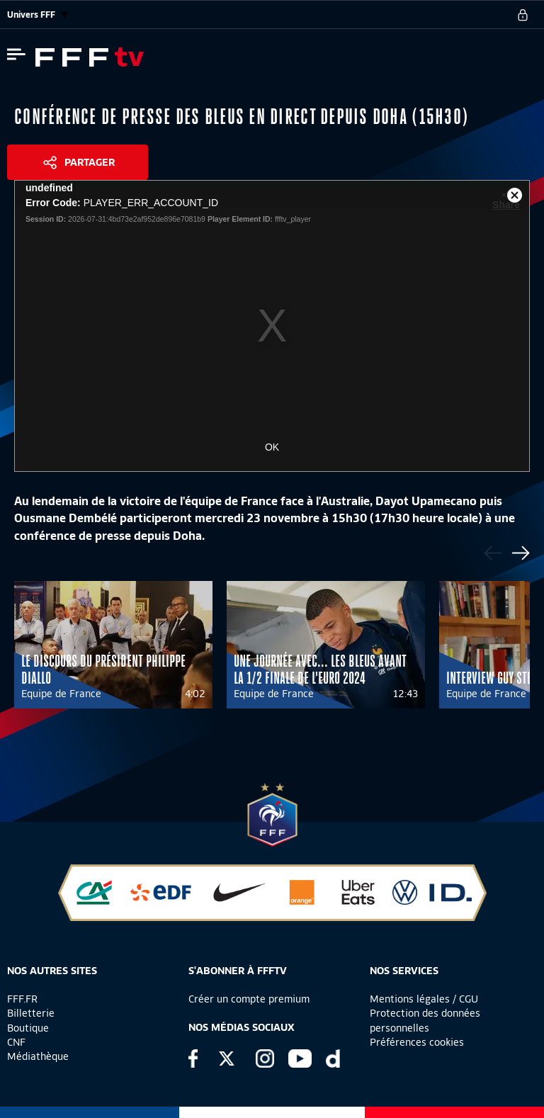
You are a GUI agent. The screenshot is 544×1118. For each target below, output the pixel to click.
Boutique (28, 1028)
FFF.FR (22, 999)
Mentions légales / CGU (424, 999)
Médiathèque (38, 1056)
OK (272, 447)
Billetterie (31, 1013)
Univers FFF (37, 14)
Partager (89, 162)
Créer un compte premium (249, 999)
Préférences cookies (417, 1042)
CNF (16, 1042)
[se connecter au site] (523, 15)
